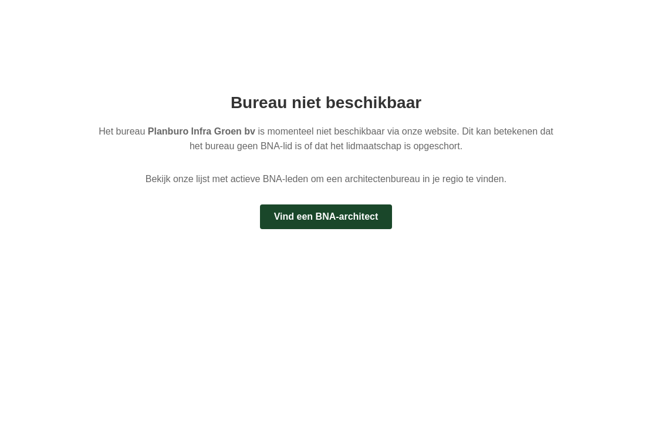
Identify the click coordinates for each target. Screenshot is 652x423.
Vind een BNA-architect (326, 216)
